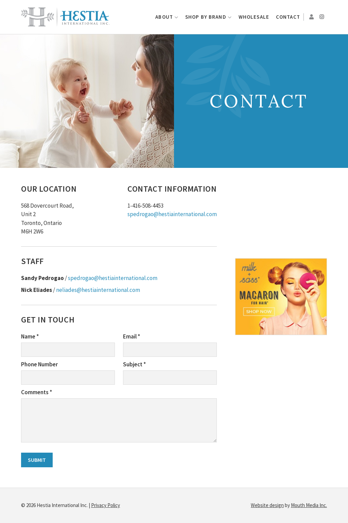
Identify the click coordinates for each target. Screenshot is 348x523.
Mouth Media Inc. (309, 505)
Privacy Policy (105, 505)
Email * (131, 336)
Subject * (134, 364)
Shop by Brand (205, 17)
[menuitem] (167, 17)
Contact (288, 17)
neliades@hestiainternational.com (98, 290)
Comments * (36, 392)
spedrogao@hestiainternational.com (172, 214)
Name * (30, 336)
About (164, 17)
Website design (267, 505)
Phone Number (39, 364)
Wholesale (254, 17)
